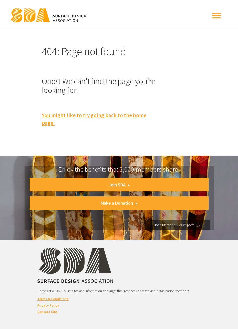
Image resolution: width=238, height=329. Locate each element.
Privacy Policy (48, 305)
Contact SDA (47, 311)
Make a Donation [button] (119, 203)
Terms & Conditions (53, 299)
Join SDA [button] (119, 185)
